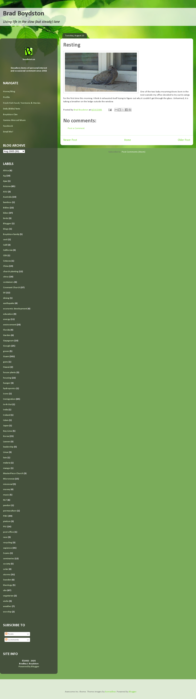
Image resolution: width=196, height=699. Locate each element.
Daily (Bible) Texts (11, 109)
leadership (8, 447)
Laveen (6, 441)
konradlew (110, 692)
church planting (10, 271)
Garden (6, 335)
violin (5, 601)
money (6, 489)
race (5, 537)
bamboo (7, 202)
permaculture (10, 511)
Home (127, 140)
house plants (9, 372)
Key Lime (7, 431)
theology (7, 585)
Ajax (5, 181)
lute (5, 457)
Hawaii (6, 367)
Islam (5, 420)
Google (7, 346)
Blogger (7, 223)
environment (9, 325)
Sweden (7, 580)
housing (7, 378)
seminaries (8, 558)
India (5, 410)
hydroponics (9, 388)
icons (5, 394)
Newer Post (70, 140)
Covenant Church (11, 287)
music (6, 495)
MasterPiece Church (13, 473)
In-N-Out (7, 404)
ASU (5, 192)
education (8, 314)
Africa (6, 170)
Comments (12, 640)
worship (7, 612)
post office (8, 532)
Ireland (6, 415)
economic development (15, 309)
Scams (6, 553)
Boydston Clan (10, 114)
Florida (6, 330)
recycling (7, 542)
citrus (6, 277)
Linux (5, 452)
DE (4, 293)
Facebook (8, 126)
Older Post (184, 140)
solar (5, 569)
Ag (4, 176)
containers (8, 282)
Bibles (6, 208)
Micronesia (8, 479)
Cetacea (7, 261)
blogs (6, 229)
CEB (5, 255)
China (5, 266)
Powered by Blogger (29, 666)
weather (7, 606)
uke (5, 590)
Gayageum (8, 341)
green (6, 351)
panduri (7, 505)
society (6, 564)
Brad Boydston (23, 13)
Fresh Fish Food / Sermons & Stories (21, 103)
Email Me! (8, 132)
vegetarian (8, 596)
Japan (6, 426)
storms (6, 574)
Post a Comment (76, 128)
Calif (5, 245)
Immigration (9, 399)
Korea (6, 436)
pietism (6, 521)
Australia (7, 197)
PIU (5, 526)
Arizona (7, 186)
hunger (6, 383)
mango (6, 468)
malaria (6, 463)
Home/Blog (9, 91)
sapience (7, 548)
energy (6, 319)
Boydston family (11, 234)
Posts (9, 634)
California (7, 250)
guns (5, 362)
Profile (6, 97)
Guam (6, 356)
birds (5, 218)
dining (6, 298)
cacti (5, 239)
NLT (5, 500)
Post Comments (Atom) (133, 152)
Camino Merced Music (14, 120)
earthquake (8, 303)
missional (8, 484)
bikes (5, 213)
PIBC (5, 516)
